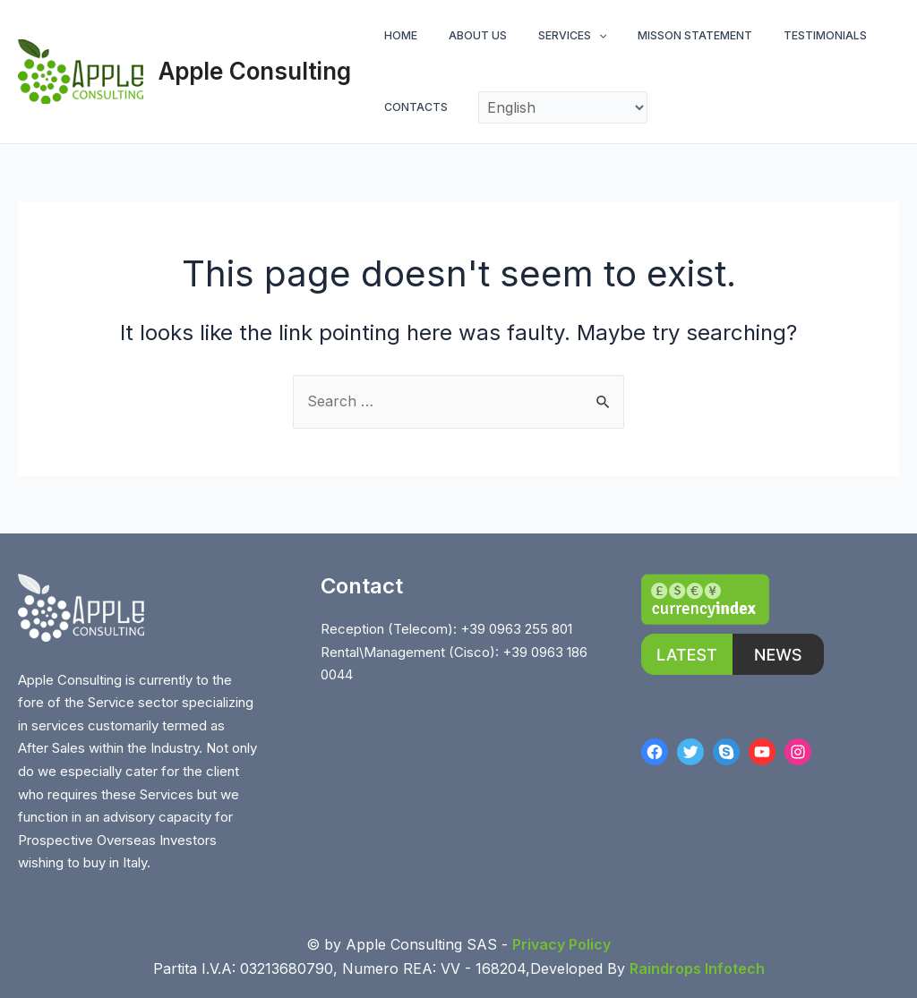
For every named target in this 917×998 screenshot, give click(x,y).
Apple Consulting (255, 71)
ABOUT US (464, 35)
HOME (396, 35)
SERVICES (549, 36)
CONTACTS (411, 107)
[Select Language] (553, 107)
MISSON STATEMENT (662, 35)
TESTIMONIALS (783, 35)
